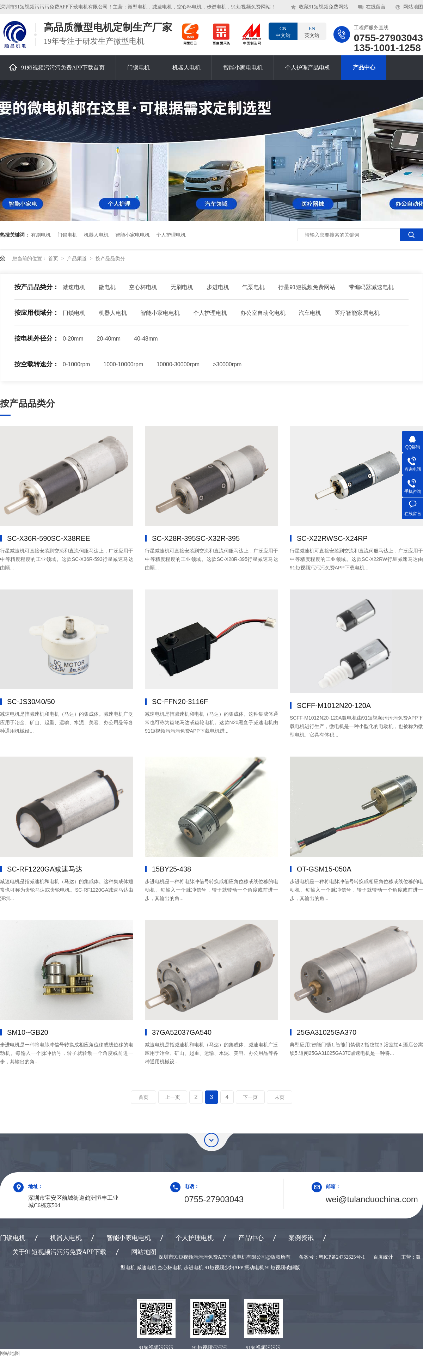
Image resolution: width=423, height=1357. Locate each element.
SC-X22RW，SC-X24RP (332, 538)
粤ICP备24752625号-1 (342, 1257)
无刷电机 (182, 287)
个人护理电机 (171, 235)
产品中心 (364, 68)
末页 (279, 1097)
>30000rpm (227, 364)
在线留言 (376, 7)
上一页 (172, 1097)
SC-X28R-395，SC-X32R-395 (196, 538)
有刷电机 (41, 235)
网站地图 (413, 7)
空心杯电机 (143, 287)
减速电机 (74, 287)
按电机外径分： (36, 338)
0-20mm (73, 339)
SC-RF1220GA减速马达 (45, 869)
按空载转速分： (36, 364)
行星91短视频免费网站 (306, 287)
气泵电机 (253, 287)
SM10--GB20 (27, 1032)
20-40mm (109, 339)
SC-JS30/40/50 (31, 701)
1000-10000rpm (123, 364)
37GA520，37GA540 (182, 1032)
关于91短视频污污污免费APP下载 (59, 1251)
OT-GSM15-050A (324, 869)
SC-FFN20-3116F (180, 701)
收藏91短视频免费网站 (323, 7)
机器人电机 (186, 68)
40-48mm (146, 339)
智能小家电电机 (243, 68)
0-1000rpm (76, 364)
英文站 (312, 31)
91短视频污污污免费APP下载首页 (57, 67)
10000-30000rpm (178, 364)
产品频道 (77, 258)
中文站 (283, 31)
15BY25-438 (171, 869)
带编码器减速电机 (371, 287)
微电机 (107, 287)
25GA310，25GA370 (326, 1032)
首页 (54, 258)
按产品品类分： (36, 287)
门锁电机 (138, 68)
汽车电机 (310, 313)
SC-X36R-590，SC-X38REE (48, 538)
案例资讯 (301, 1237)
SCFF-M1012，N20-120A (334, 705)
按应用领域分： (36, 312)
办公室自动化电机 (263, 313)
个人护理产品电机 (307, 68)
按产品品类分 (110, 258)
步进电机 (218, 287)
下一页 (250, 1097)
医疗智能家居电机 (357, 313)
